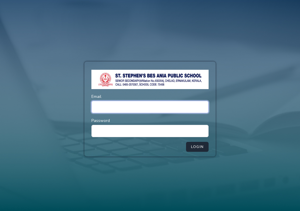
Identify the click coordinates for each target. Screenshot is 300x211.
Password (100, 120)
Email (96, 96)
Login (197, 146)
